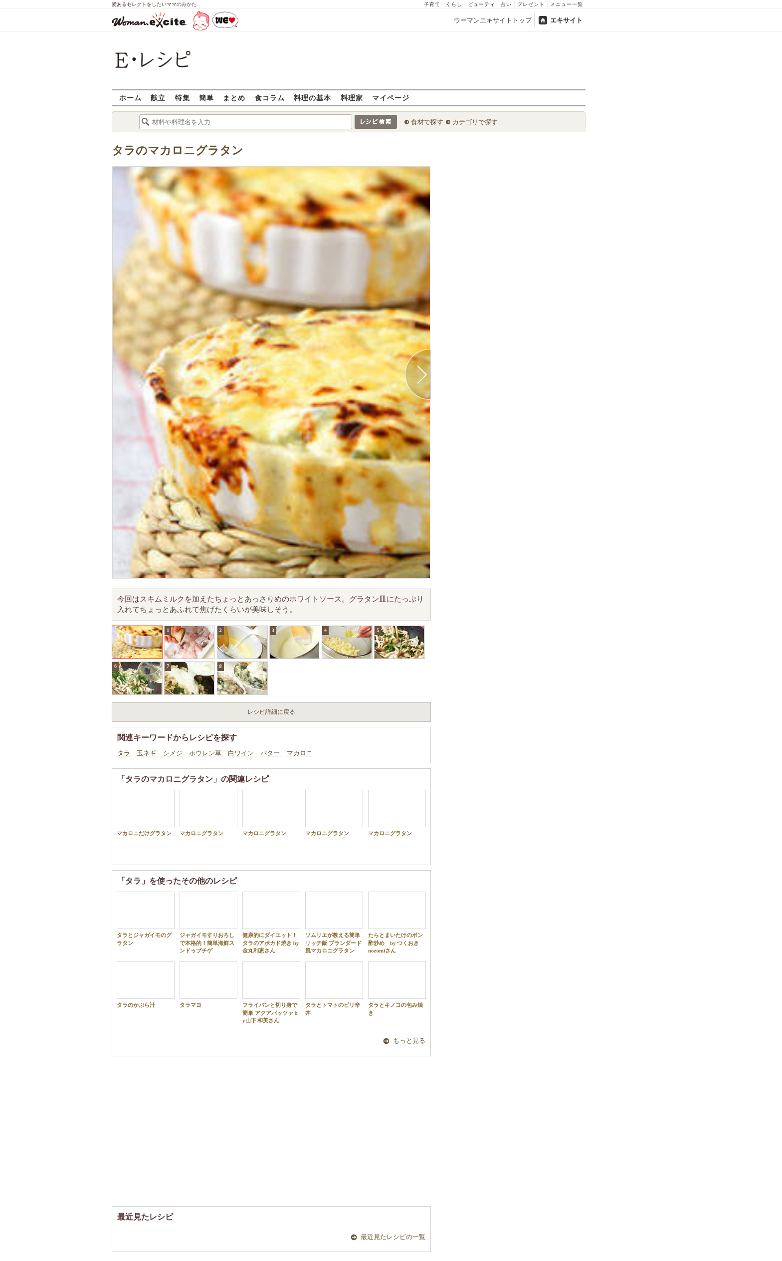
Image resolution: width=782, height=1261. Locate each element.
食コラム (270, 97)
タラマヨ (208, 984)
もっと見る (409, 1040)
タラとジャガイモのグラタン (146, 919)
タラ (124, 753)
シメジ (173, 753)
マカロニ (300, 753)
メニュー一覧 (566, 4)
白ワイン (241, 753)
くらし (454, 4)
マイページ (390, 97)
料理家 (352, 97)
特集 (182, 97)
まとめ (234, 97)
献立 (158, 97)
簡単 (206, 97)
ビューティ (481, 4)
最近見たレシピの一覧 (393, 1237)
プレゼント (531, 4)
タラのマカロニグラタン (177, 150)
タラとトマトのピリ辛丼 (334, 988)
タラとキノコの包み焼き (397, 988)
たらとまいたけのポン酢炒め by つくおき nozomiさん (397, 922)
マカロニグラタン (208, 813)
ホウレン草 (206, 753)
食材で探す (427, 122)
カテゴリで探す (475, 122)
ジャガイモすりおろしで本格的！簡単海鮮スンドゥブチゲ (208, 922)
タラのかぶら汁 (146, 984)
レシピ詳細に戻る (271, 711)
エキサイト (566, 20)
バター (270, 753)
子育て (432, 4)
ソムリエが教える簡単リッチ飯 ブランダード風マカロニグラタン (334, 922)
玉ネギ (147, 753)
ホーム (130, 97)
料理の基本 (312, 97)
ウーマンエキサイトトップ (493, 20)
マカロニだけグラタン (146, 813)
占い (506, 4)
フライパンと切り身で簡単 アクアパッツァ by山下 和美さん (271, 992)
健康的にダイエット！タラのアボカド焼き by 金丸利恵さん (271, 922)
